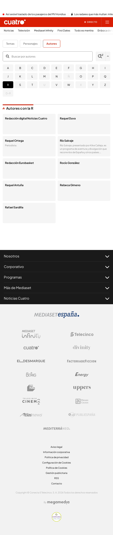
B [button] (20, 68)
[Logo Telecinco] (81, 334)
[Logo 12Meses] (81, 401)
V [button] (56, 84)
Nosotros (56, 256)
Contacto (56, 483)
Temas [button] (10, 43)
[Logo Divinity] (82, 348)
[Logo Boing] (31, 374)
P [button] (93, 76)
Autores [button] (51, 43)
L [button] (32, 76)
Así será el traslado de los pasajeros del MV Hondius (36, 14)
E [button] (56, 68)
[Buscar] (100, 56)
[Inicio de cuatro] (15, 22)
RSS (56, 478)
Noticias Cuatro (56, 298)
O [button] (81, 76)
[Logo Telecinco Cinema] (31, 401)
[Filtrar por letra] (108, 56)
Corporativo (56, 266)
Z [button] (105, 84)
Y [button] (93, 84)
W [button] (68, 84)
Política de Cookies (56, 467)
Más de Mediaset (56, 287)
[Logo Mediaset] (56, 317)
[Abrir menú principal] (107, 22)
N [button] (57, 76)
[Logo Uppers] (82, 388)
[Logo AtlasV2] (31, 415)
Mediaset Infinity (43, 30)
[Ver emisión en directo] (90, 22)
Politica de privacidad (57, 457)
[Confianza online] (56, 520)
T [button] (32, 84)
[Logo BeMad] (31, 388)
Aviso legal (56, 446)
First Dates (64, 30)
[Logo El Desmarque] (31, 361)
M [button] (44, 76)
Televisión (24, 30)
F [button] (68, 68)
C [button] (32, 68)
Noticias (9, 30)
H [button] (93, 68)
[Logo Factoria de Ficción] (81, 361)
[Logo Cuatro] (31, 348)
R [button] (8, 84)
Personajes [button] (30, 43)
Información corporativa (56, 452)
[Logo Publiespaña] (81, 415)
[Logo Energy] (82, 374)
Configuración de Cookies (56, 462)
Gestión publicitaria (56, 473)
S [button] (20, 84)
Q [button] (105, 76)
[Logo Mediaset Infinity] (31, 334)
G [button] (81, 68)
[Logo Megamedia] (58, 502)
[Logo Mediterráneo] (56, 428)
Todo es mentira (83, 30)
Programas (56, 277)
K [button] (20, 76)
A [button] (8, 68)
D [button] (44, 68)
